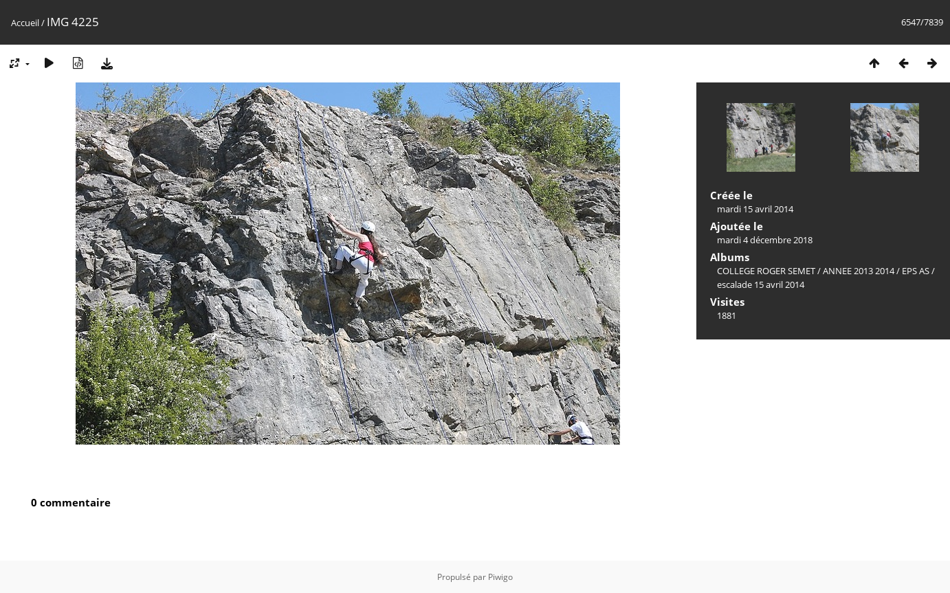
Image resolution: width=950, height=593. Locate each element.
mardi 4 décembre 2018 (765, 240)
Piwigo (500, 577)
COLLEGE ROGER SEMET (766, 271)
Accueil (25, 22)
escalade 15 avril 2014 (760, 284)
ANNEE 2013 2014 (858, 271)
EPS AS (915, 271)
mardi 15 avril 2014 (755, 209)
